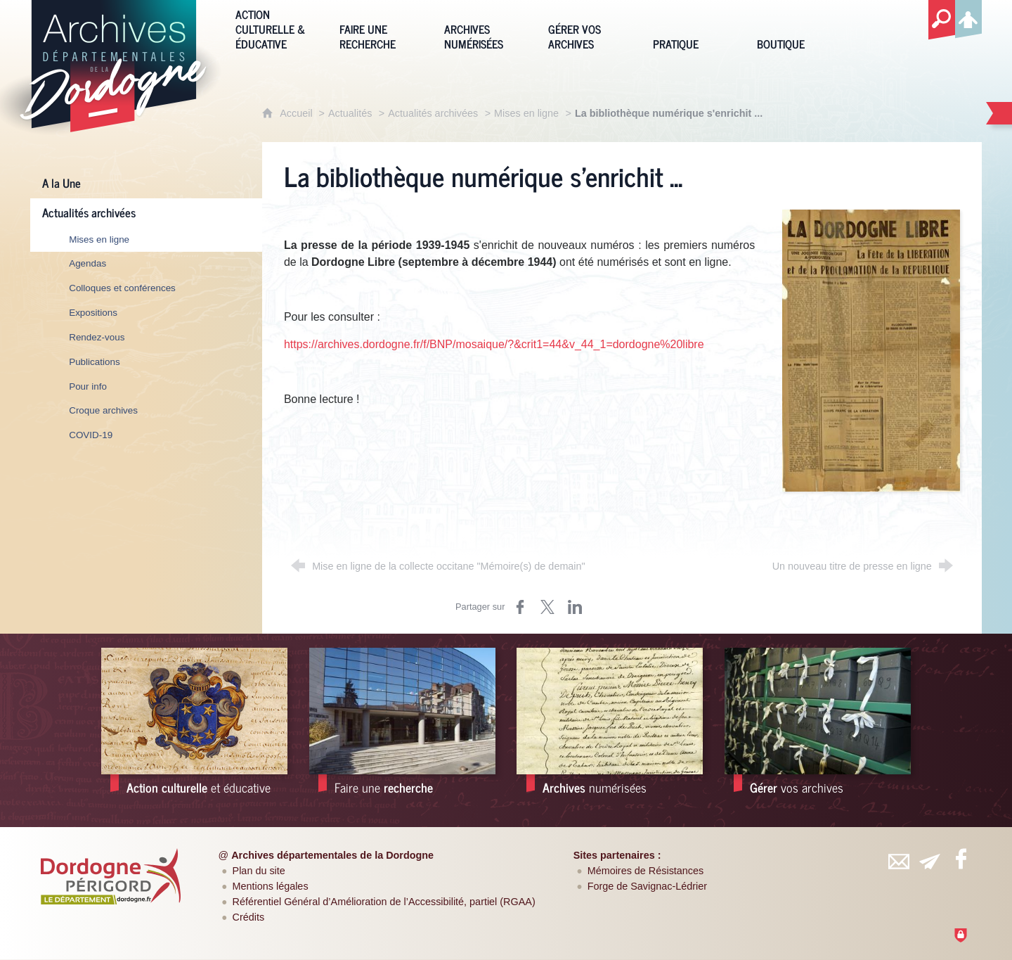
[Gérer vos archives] (590, 28)
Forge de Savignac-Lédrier (647, 886)
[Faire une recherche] (381, 28)
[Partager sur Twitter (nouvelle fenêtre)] (547, 607)
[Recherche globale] (941, 20)
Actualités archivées (433, 113)
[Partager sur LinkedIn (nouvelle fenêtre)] (575, 607)
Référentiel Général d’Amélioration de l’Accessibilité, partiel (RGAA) (384, 901)
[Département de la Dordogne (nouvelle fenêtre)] (111, 876)
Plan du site (259, 870)
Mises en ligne (526, 113)
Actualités (350, 113)
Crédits (249, 917)
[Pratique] (694, 28)
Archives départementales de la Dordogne (332, 855)
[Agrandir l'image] (871, 350)
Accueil (297, 113)
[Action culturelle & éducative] (277, 28)
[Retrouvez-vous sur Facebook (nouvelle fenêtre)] (960, 858)
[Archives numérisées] (486, 28)
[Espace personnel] (968, 17)
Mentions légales (271, 886)
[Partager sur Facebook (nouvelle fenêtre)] (520, 607)
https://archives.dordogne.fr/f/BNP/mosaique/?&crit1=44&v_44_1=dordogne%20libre (494, 344)
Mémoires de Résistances (646, 870)
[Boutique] (798, 28)
